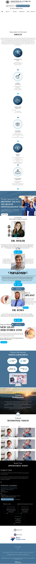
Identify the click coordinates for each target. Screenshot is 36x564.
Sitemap (16, 552)
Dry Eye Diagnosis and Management (18, 182)
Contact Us (33, 11)
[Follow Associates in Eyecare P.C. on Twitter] (18, 549)
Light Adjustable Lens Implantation (18, 87)
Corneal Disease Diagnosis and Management (17, 158)
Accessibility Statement (11, 554)
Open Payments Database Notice (23, 554)
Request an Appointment (23, 5)
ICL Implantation (18, 111)
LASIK (13, 110)
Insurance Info (22, 369)
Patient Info (21, 11)
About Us (7, 11)
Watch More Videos (18, 382)
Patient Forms (24, 361)
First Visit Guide (13, 361)
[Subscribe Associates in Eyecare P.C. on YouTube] (20, 549)
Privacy (12, 552)
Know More (4, 214)
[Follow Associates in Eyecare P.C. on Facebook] (16, 549)
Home (4, 552)
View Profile (18, 252)
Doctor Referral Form (17, 8)
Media (28, 11)
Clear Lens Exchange (18, 112)
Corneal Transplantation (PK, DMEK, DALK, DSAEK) (18, 163)
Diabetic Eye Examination (17, 63)
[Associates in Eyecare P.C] (18, 2)
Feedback (20, 552)
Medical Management (18, 133)
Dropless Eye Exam (17, 64)
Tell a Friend (25, 552)
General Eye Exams (17, 62)
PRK (15, 110)
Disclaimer (8, 552)
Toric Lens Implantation (18, 89)
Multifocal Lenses (18, 88)
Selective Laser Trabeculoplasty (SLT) (17, 136)
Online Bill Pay (11, 5)
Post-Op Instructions (10, 369)
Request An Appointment (19, 289)
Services (14, 11)
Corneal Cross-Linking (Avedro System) (17, 160)
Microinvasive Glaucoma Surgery (18, 137)
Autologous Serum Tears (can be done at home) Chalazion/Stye (18, 184)
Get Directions (17, 499)
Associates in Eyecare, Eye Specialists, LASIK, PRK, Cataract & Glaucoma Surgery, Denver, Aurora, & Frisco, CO (18, 559)
